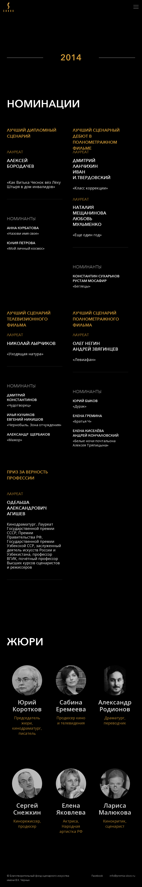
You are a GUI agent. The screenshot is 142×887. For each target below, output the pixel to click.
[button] (136, 7)
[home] (9, 7)
